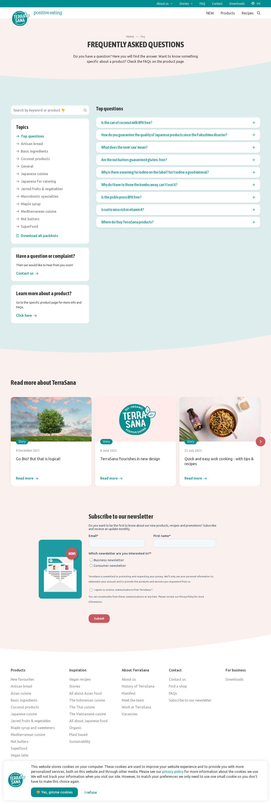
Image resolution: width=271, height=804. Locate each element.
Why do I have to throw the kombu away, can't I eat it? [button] (178, 185)
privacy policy (172, 771)
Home (130, 36)
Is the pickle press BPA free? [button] (178, 197)
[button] (27, 273)
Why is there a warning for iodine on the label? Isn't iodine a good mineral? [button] (178, 172)
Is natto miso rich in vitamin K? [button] (178, 209)
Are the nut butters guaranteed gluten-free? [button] (178, 160)
